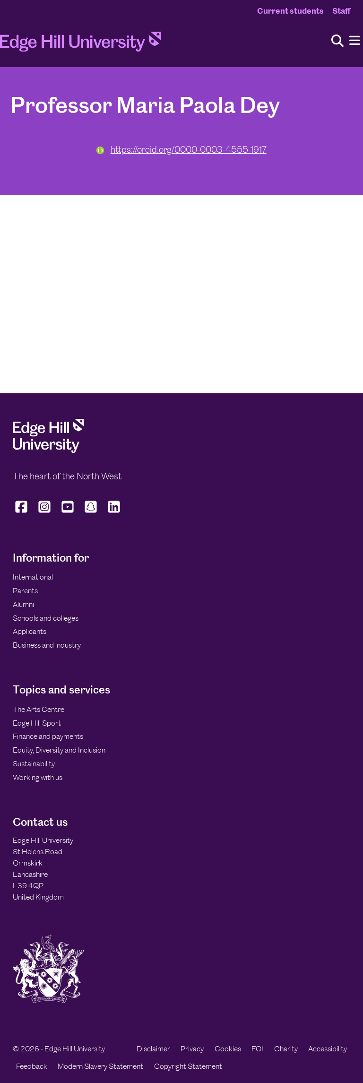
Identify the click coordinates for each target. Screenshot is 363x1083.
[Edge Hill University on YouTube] (67, 513)
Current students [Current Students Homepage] (290, 11)
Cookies (228, 1048)
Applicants (29, 631)
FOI (257, 1048)
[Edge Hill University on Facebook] (22, 513)
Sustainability (34, 763)
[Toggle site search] (337, 41)
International (33, 576)
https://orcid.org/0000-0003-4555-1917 (181, 149)
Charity (286, 1048)
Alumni (23, 604)
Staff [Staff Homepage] (341, 11)
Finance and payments (48, 736)
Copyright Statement (188, 1066)
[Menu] (354, 41)
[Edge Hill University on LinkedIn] (114, 513)
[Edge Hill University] (48, 450)
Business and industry (47, 645)
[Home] (80, 44)
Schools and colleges (45, 618)
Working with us (37, 777)
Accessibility (327, 1048)
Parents (25, 590)
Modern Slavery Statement (100, 1066)
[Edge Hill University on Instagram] (44, 513)
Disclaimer (153, 1048)
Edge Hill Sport (37, 723)
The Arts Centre (38, 709)
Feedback (31, 1066)
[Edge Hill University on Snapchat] (91, 513)
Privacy (192, 1048)
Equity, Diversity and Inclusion (59, 749)
